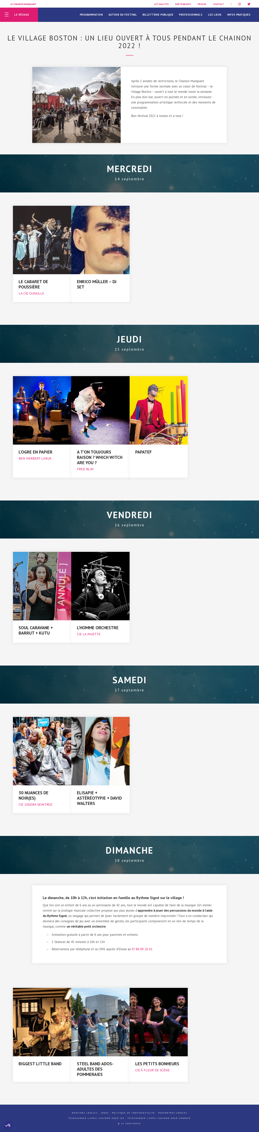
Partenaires (183, 4)
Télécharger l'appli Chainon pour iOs (96, 1118)
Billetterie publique (158, 14)
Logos (105, 1113)
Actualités (161, 4)
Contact (218, 4)
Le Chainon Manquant (23, 4)
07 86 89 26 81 (142, 949)
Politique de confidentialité (133, 1113)
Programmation (91, 14)
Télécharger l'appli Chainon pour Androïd (159, 1118)
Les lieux (215, 14)
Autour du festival (123, 14)
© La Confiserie (129, 1123)
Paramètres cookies (172, 1113)
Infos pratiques (239, 14)
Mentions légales (85, 1113)
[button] (8, 1125)
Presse (202, 4)
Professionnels (190, 14)
